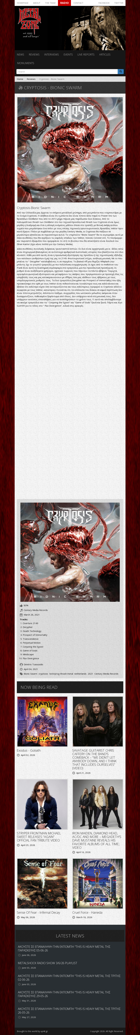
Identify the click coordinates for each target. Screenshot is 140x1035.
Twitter (118, 2)
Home (20, 78)
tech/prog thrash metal (61, 673)
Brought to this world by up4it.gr (32, 1031)
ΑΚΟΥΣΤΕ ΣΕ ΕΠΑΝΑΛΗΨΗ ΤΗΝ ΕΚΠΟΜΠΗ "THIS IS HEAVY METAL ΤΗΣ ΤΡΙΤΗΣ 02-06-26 (69, 978)
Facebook (104, 2)
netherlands (80, 673)
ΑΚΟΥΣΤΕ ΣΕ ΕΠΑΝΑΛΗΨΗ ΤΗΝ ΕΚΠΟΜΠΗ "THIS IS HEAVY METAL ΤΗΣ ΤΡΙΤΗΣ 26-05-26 (69, 1010)
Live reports (85, 54)
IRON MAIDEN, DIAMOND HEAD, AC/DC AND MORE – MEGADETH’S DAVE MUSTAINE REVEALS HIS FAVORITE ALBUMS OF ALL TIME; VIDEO (96, 840)
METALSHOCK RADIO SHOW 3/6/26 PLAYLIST (47, 963)
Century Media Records (106, 673)
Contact (78, 2)
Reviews (34, 54)
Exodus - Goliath (29, 750)
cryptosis (43, 673)
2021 (90, 673)
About (36, 2)
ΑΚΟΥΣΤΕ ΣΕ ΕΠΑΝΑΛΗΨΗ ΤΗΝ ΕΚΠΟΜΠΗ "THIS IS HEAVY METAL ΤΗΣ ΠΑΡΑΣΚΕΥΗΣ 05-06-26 (64, 948)
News (20, 54)
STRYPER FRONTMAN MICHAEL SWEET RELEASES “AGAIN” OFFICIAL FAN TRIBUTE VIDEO (39, 836)
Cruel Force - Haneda (87, 912)
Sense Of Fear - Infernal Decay (38, 912)
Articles (104, 54)
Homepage (22, 2)
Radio (64, 3)
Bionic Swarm (30, 673)
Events (68, 54)
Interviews (51, 54)
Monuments (25, 63)
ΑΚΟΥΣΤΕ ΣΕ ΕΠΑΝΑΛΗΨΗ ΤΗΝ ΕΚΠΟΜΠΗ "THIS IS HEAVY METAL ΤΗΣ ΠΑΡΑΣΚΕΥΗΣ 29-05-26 (64, 994)
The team (50, 2)
